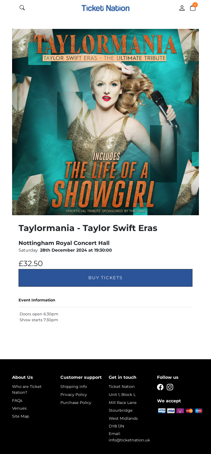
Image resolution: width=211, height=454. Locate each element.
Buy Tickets (105, 277)
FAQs (17, 400)
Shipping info (73, 386)
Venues (19, 408)
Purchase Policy (75, 402)
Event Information (37, 300)
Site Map (20, 416)
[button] (193, 7)
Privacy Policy (73, 394)
